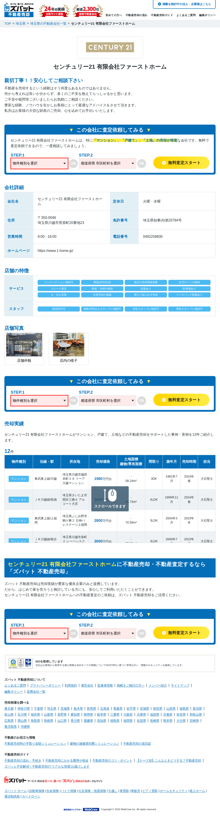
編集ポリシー (207, 15)
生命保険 (52, 791)
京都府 (167, 714)
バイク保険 (68, 791)
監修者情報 (105, 685)
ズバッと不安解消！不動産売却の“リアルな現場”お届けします (47, 766)
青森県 (118, 708)
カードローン (31, 796)
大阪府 (128, 714)
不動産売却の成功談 (137, 743)
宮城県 (144, 708)
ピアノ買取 (150, 791)
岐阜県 (101, 714)
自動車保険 (36, 791)
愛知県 (75, 714)
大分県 (181, 720)
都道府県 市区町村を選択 (101, 163)
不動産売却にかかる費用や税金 (66, 760)
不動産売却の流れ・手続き (22, 760)
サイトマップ (180, 685)
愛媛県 (88, 720)
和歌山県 (196, 714)
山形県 (171, 708)
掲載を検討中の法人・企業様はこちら (186, 4)
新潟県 (197, 708)
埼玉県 (51, 708)
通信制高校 (12, 796)
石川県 (22, 714)
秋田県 (157, 708)
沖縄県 (25, 726)
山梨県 (48, 714)
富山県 (9, 714)
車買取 (124, 791)
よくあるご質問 (186, 15)
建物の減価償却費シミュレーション (94, 743)
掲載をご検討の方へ (131, 685)
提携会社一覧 (36, 691)
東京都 (9, 708)
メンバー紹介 (157, 685)
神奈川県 (24, 708)
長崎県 (154, 720)
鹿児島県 (10, 726)
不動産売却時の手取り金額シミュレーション (35, 743)
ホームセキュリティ (174, 791)
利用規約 (71, 685)
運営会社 (87, 685)
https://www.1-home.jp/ (55, 251)
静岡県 (88, 714)
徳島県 (114, 720)
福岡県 (128, 720)
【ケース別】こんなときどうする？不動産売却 (168, 760)
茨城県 (65, 708)
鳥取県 (35, 720)
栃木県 (78, 708)
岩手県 (131, 708)
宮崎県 (194, 720)
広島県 (9, 720)
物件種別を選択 (25, 163)
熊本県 (167, 720)
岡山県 (22, 720)
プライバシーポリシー (45, 685)
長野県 (62, 714)
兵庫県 (141, 714)
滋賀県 (154, 714)
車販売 (135, 791)
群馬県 (91, 708)
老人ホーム (197, 791)
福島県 (184, 708)
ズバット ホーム (15, 791)
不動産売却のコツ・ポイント (112, 760)
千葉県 (38, 708)
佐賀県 (141, 720)
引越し (112, 791)
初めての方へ (114, 15)
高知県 (101, 720)
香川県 (75, 720)
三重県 (114, 714)
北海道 (104, 708)
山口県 (62, 720)
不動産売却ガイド (162, 15)
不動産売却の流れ (137, 15)
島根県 (48, 720)
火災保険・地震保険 (92, 791)
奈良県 (181, 714)
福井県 (35, 714)
